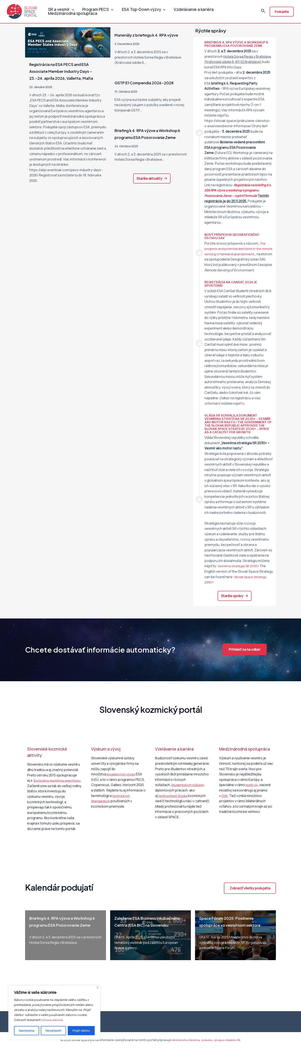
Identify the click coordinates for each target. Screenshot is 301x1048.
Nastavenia (26, 1031)
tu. (243, 408)
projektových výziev (122, 783)
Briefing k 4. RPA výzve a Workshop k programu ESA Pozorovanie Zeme (144, 144)
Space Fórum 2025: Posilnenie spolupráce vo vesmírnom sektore (232, 933)
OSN (224, 804)
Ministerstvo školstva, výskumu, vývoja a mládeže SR (206, 1040)
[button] (152, 192)
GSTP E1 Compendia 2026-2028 (151, 89)
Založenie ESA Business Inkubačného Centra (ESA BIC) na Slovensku (148, 933)
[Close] (97, 988)
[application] (71, 7)
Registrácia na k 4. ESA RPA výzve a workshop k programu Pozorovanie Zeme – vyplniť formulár (237, 190)
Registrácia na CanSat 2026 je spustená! (232, 289)
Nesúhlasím (53, 1031)
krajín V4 (252, 793)
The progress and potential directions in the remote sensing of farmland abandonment (236, 248)
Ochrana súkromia (53, 1020)
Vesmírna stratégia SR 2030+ (239, 574)
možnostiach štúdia (173, 804)
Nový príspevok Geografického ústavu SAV (233, 236)
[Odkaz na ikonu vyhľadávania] (263, 12)
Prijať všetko (81, 1031)
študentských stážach (188, 793)
